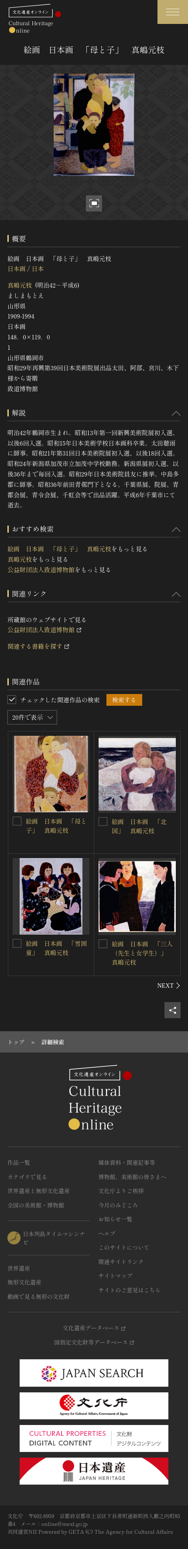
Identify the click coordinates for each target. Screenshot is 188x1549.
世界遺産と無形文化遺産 (38, 1191)
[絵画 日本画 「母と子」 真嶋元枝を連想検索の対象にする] (17, 821)
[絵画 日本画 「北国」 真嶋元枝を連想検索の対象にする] (103, 821)
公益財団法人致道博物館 (41, 569)
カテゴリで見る (27, 1177)
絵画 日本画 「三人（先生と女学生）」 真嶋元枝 (142, 952)
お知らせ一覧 (116, 1219)
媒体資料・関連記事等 (127, 1162)
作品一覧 (18, 1162)
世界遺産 (18, 1268)
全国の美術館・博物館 (35, 1205)
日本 (37, 268)
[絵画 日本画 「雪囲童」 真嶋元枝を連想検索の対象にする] (17, 943)
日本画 (16, 268)
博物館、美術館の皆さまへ (133, 1177)
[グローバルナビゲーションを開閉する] (172, 12)
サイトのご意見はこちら (130, 1290)
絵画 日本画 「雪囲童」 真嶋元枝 (56, 948)
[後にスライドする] (169, 985)
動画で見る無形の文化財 (38, 1296)
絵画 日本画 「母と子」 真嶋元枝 (59, 548)
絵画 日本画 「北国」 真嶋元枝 (139, 826)
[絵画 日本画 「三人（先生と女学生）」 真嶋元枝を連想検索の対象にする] (103, 943)
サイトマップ (116, 1275)
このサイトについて (124, 1247)
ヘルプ (107, 1233)
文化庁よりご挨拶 (121, 1191)
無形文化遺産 (24, 1282)
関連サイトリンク (121, 1261)
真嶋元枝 (19, 285)
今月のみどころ (118, 1205)
